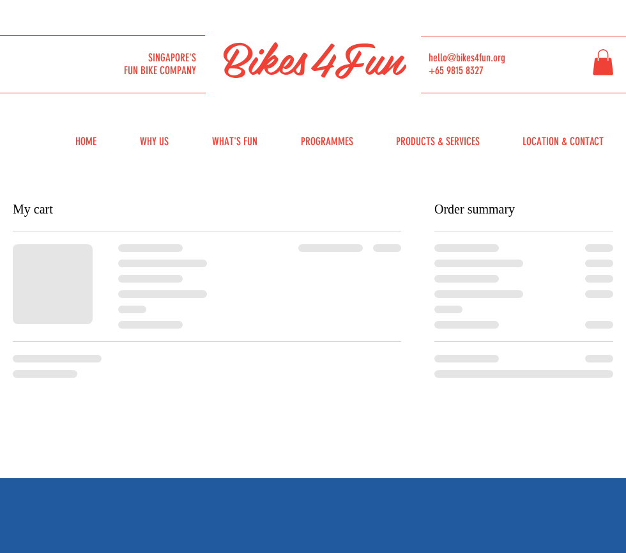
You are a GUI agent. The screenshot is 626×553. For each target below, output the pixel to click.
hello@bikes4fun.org (467, 57)
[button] (603, 62)
